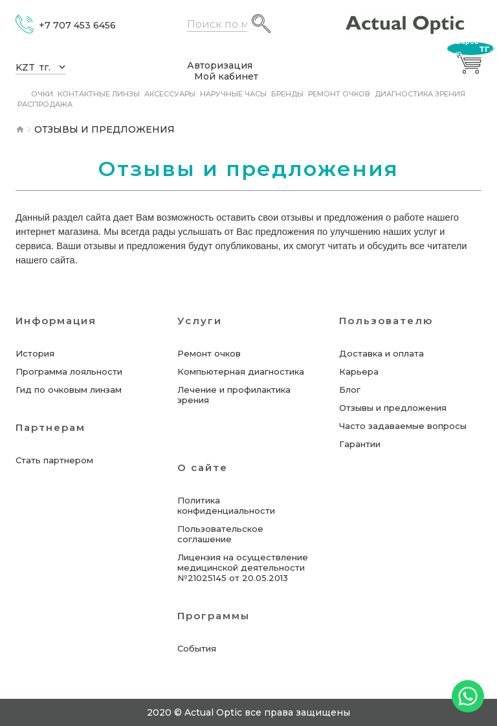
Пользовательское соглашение (220, 533)
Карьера (359, 371)
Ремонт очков (209, 353)
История (35, 353)
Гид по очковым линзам (69, 389)
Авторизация (219, 65)
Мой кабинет (226, 76)
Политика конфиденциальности (226, 505)
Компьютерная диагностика (240, 371)
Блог (349, 389)
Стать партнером (54, 460)
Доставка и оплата (381, 353)
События (196, 648)
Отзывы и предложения (393, 407)
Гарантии (360, 444)
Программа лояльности (69, 371)
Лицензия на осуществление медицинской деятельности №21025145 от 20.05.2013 (242, 567)
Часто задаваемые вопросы (403, 426)
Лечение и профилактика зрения (234, 394)
